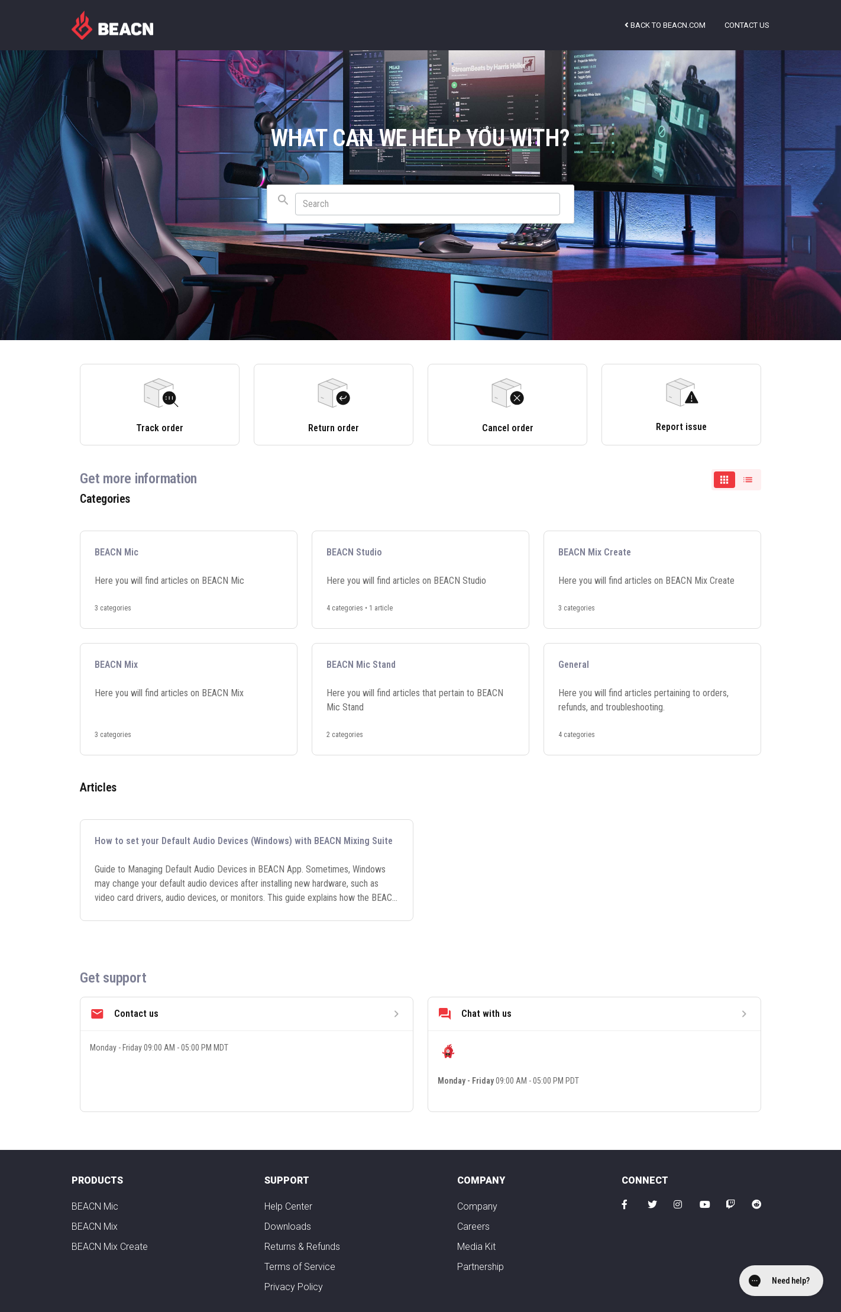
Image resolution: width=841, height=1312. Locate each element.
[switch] (736, 479)
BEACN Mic (95, 1206)
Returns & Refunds (302, 1246)
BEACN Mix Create (110, 1246)
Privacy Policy (293, 1286)
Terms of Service (299, 1266)
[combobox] (420, 204)
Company (477, 1206)
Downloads (287, 1226)
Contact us (746, 25)
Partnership (480, 1266)
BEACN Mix (95, 1226)
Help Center (288, 1206)
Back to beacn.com (665, 25)
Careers (473, 1226)
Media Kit (476, 1246)
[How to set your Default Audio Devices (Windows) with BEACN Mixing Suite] (246, 870)
